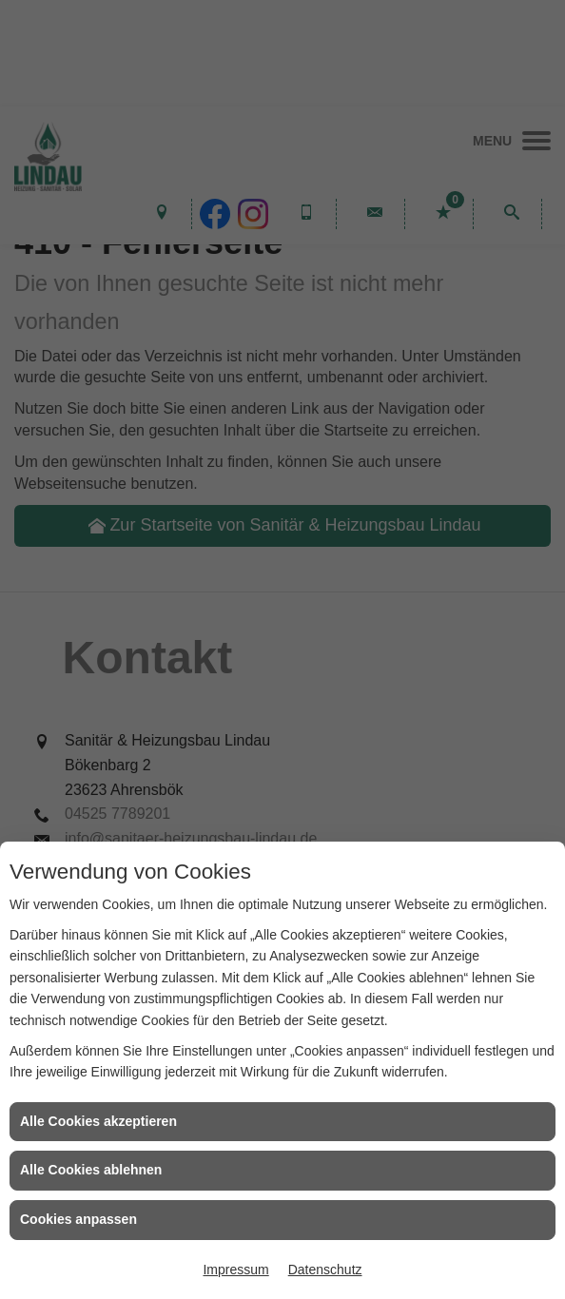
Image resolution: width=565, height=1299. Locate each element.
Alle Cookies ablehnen (91, 1169)
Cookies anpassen (78, 1219)
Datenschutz (325, 1269)
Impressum (235, 1269)
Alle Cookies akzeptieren (98, 1121)
